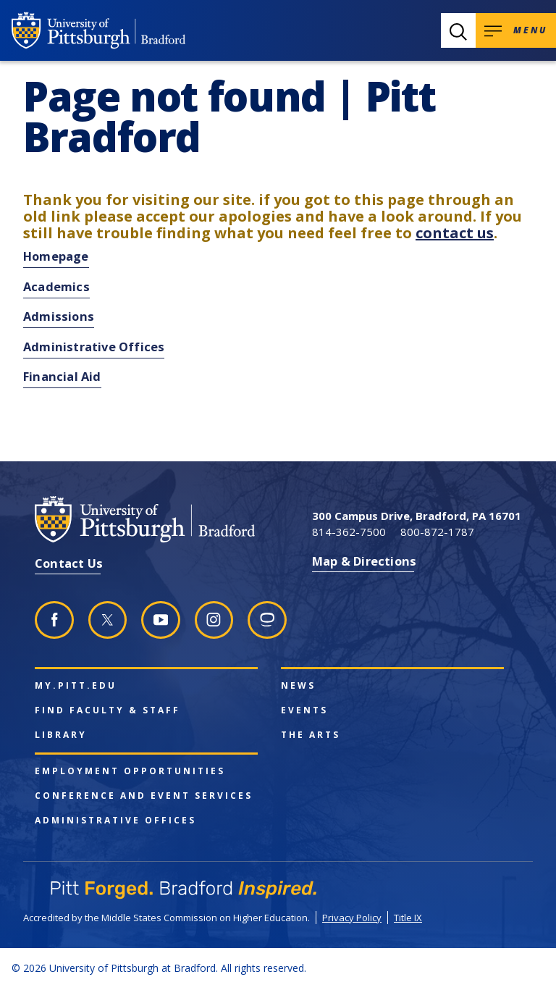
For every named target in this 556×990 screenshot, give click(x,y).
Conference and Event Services (144, 796)
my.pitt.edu (76, 686)
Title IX (408, 917)
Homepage (56, 256)
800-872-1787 (437, 531)
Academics (56, 286)
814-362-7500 (349, 531)
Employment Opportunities (130, 771)
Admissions (58, 316)
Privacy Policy (352, 917)
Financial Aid (62, 376)
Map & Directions (364, 561)
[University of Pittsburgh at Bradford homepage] (98, 30)
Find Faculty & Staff (107, 710)
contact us (455, 233)
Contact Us (69, 563)
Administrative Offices (93, 346)
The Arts (310, 735)
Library (61, 735)
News (298, 686)
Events (304, 710)
